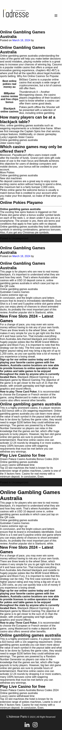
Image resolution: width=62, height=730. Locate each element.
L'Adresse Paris (17, 716)
